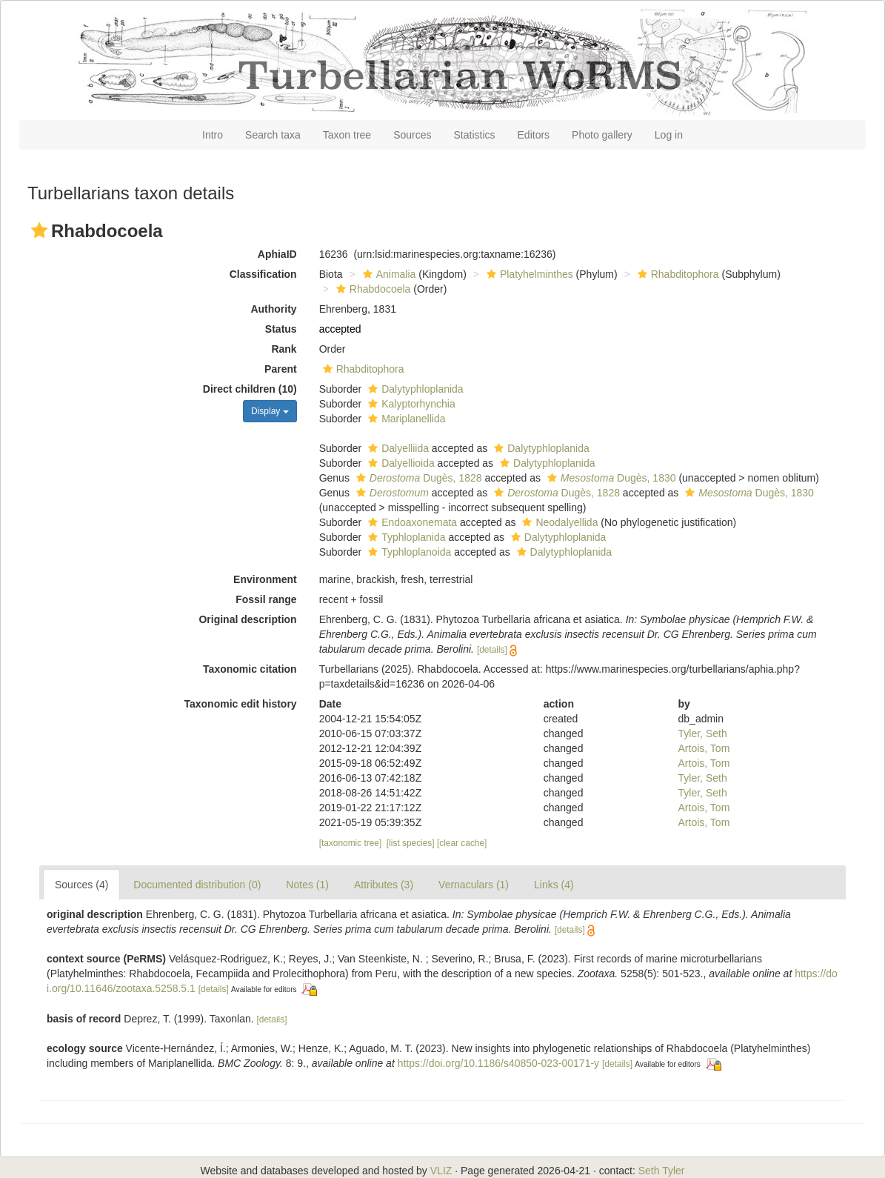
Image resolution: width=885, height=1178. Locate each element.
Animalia (387, 274)
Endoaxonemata (410, 522)
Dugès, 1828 (417, 478)
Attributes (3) (383, 885)
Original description (247, 619)
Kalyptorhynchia (409, 404)
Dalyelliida (396, 448)
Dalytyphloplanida (414, 389)
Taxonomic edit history (240, 704)
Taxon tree (347, 135)
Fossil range (266, 599)
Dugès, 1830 (610, 478)
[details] (492, 650)
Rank (283, 349)
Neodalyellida (558, 522)
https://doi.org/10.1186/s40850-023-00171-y (498, 1063)
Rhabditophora (676, 274)
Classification (263, 274)
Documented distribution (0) (197, 885)
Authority (273, 309)
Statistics (474, 135)
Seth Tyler (661, 1171)
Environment (265, 579)
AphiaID (277, 254)
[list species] (411, 843)
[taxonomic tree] (350, 843)
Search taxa (273, 135)
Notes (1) (307, 885)
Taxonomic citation (250, 669)
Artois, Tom (704, 748)
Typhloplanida (404, 537)
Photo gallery (602, 135)
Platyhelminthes (528, 274)
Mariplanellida (404, 419)
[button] (39, 230)
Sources (412, 135)
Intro (212, 135)
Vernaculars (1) (473, 885)
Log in (669, 135)
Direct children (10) (250, 389)
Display (270, 411)
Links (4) (554, 885)
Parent (280, 369)
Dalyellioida (399, 463)
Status (281, 329)
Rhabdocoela (372, 289)
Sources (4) (81, 885)
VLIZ (441, 1171)
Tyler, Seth (702, 733)
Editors (534, 135)
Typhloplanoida (407, 552)
